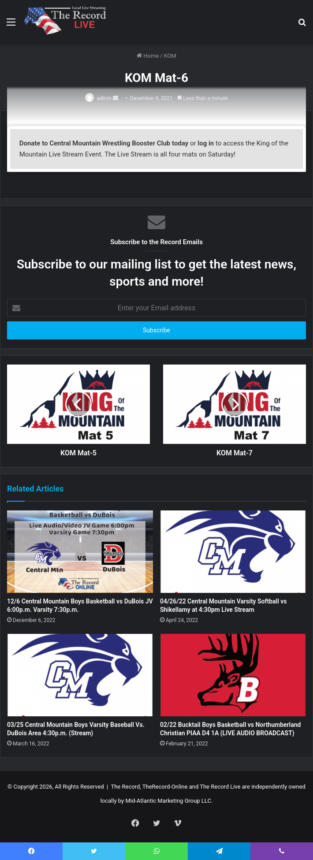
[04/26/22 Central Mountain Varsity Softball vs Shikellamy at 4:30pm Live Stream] (233, 551)
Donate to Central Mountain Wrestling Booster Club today (104, 143)
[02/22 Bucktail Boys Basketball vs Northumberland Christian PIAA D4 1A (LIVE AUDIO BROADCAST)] (233, 675)
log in (205, 143)
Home (148, 55)
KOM (170, 55)
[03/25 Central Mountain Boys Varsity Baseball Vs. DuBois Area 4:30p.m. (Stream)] (80, 675)
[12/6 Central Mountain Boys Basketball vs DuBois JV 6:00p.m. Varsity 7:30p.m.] (80, 551)
